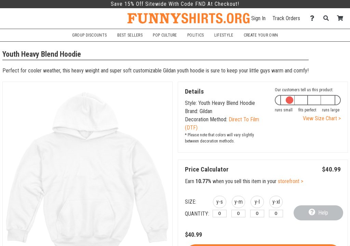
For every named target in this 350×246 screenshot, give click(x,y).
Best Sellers (130, 35)
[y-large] (257, 213)
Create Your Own (261, 35)
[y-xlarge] (276, 213)
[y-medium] (238, 213)
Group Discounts (89, 35)
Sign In (258, 18)
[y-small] (220, 213)
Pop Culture (165, 35)
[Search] (328, 18)
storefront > (290, 181)
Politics (195, 35)
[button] (219, 203)
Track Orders (286, 18)
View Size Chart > (322, 118)
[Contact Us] (314, 18)
